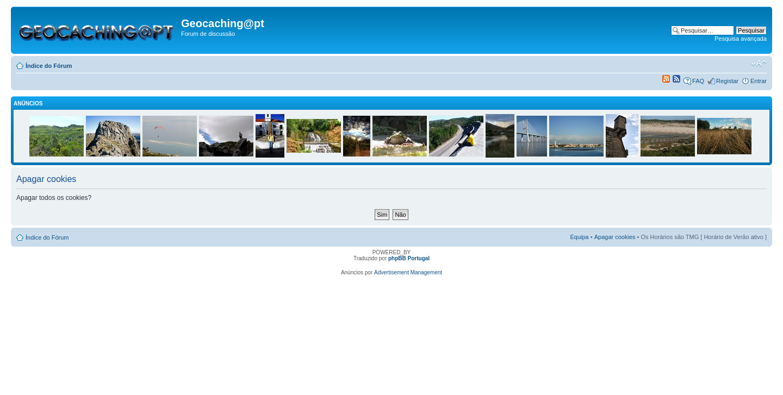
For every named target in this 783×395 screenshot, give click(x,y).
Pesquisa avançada (740, 38)
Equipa (579, 237)
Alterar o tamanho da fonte (759, 63)
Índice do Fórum (49, 65)
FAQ (698, 81)
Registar (727, 81)
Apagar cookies (615, 237)
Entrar (758, 81)
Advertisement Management (408, 272)
